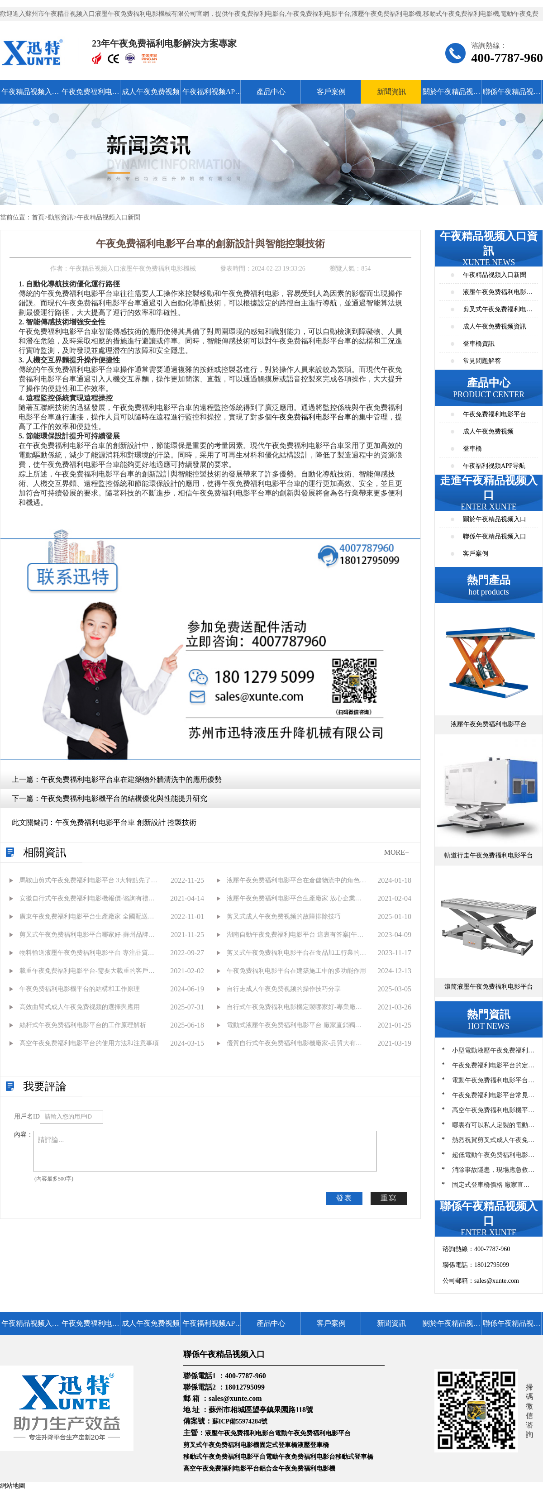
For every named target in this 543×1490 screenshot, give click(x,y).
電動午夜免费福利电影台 (300, 1456)
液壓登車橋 (313, 1445)
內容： (23, 1134)
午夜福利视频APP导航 (210, 96)
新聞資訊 (391, 91)
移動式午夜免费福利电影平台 (224, 1456)
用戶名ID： (27, 1116)
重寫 (389, 1198)
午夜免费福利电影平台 (90, 96)
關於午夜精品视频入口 (452, 96)
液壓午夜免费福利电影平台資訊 (498, 295)
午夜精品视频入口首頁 (30, 96)
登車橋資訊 (479, 343)
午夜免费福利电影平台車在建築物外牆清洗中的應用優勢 (131, 779)
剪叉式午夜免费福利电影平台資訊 (498, 312)
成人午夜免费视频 (151, 91)
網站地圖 (12, 1485)
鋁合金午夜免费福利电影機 (297, 1468)
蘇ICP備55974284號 (239, 1421)
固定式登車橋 (278, 1445)
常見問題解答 (482, 360)
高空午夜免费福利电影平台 (221, 1468)
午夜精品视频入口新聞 (108, 217)
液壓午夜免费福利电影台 (240, 1433)
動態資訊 (60, 217)
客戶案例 (331, 91)
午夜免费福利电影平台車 (312, 417)
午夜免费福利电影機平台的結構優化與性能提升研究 (124, 798)
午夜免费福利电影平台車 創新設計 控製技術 (125, 822)
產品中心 (271, 91)
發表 (344, 1198)
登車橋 (472, 448)
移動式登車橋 (354, 1456)
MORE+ (396, 852)
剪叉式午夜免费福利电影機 (221, 1445)
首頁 (38, 217)
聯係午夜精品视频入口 (512, 96)
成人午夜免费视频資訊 (494, 326)
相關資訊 (45, 852)
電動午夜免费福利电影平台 (313, 1433)
